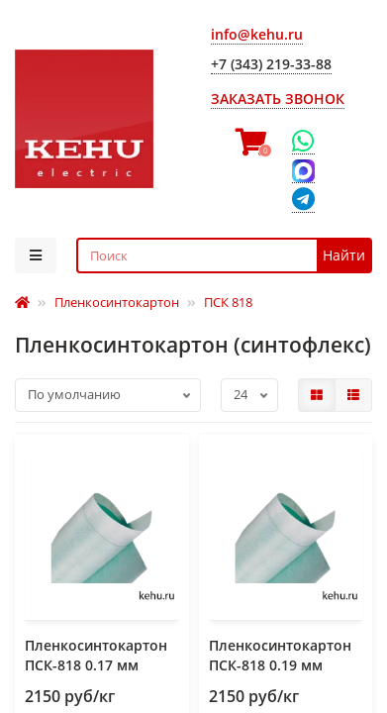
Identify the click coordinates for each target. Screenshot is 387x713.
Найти (344, 255)
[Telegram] (303, 200)
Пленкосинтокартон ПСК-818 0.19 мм (280, 655)
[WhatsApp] (303, 141)
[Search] (224, 255)
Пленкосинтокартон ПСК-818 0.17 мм (96, 655)
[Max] (303, 171)
